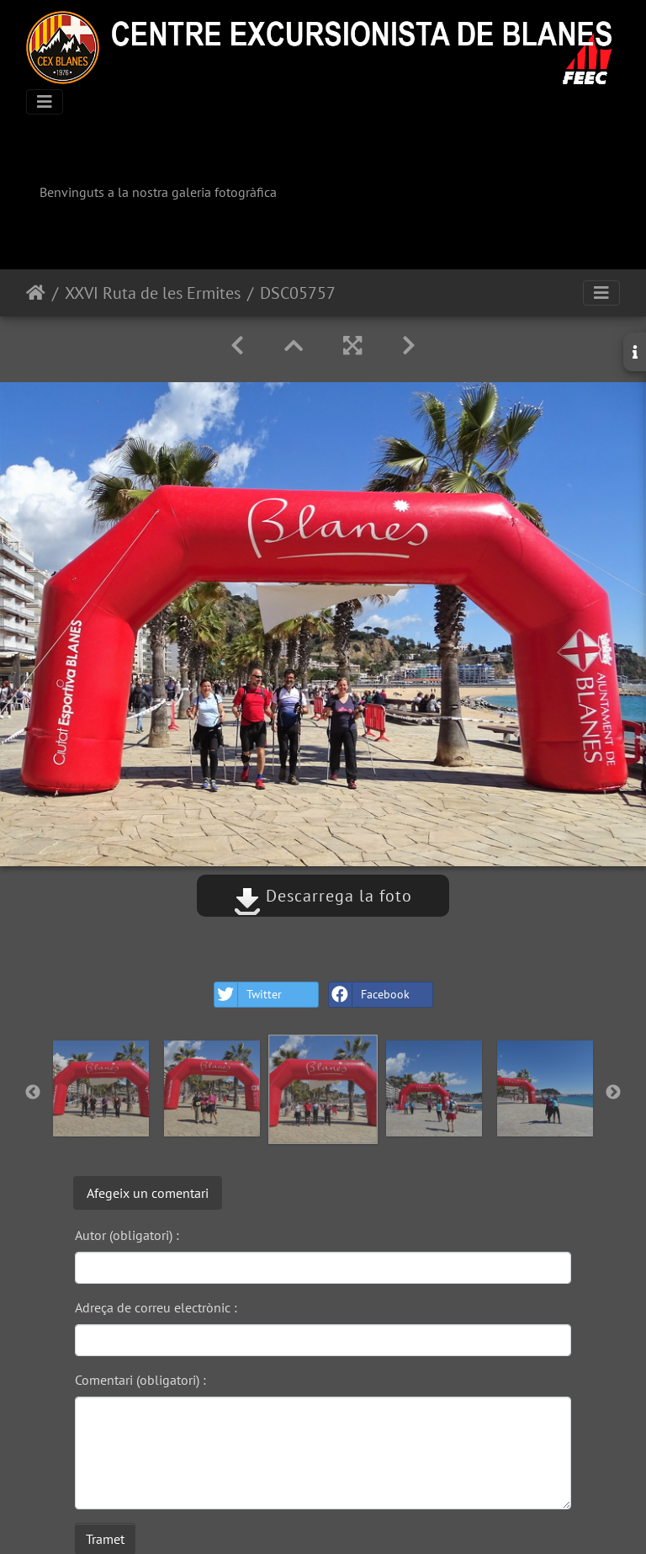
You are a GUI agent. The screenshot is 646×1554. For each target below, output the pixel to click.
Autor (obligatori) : (127, 1235)
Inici (35, 293)
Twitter (248, 994)
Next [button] (613, 1092)
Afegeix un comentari (148, 1192)
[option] (100, 1088)
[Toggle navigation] (44, 101)
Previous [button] (32, 1092)
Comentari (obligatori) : (140, 1379)
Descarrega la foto (323, 896)
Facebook (369, 994)
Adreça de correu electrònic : (156, 1307)
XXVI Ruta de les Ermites (153, 293)
